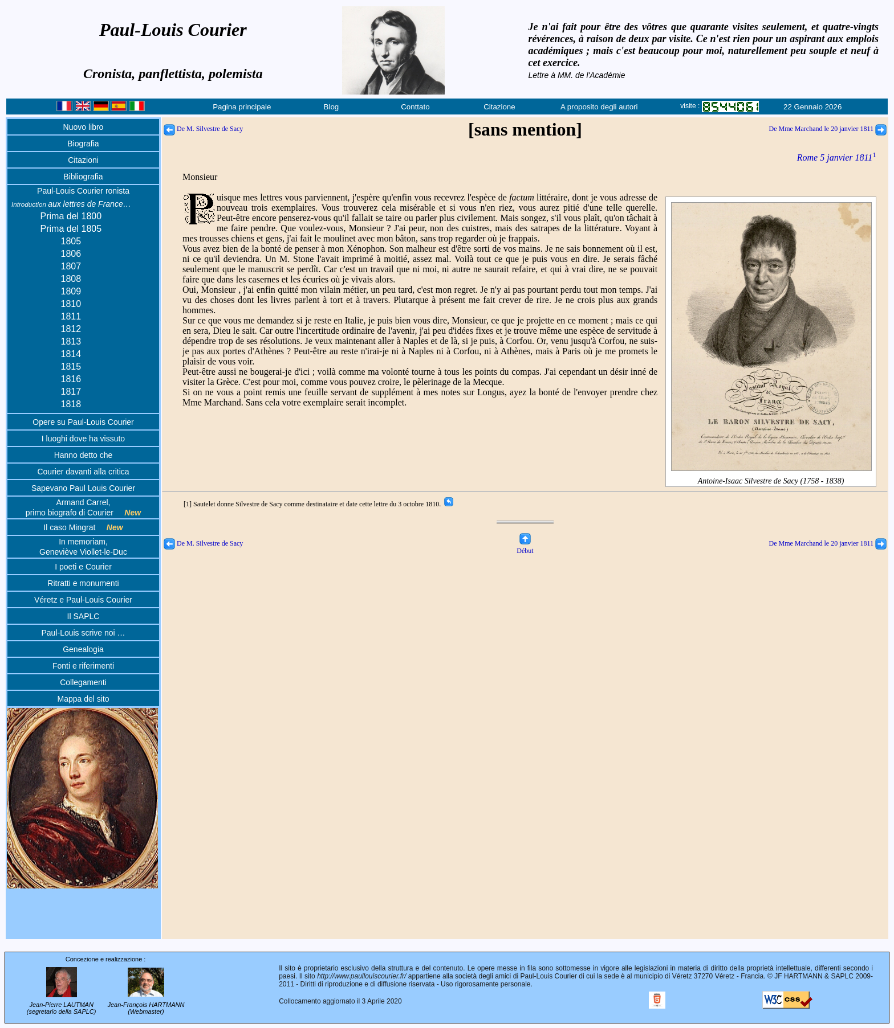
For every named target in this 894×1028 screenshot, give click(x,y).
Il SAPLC (83, 616)
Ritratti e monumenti (83, 583)
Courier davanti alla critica (83, 471)
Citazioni (83, 160)
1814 (71, 354)
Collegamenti (83, 682)
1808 (71, 279)
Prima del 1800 (71, 216)
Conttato (415, 107)
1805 (71, 241)
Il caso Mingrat (83, 527)
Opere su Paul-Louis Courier (82, 422)
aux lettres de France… (71, 203)
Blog (331, 107)
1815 (71, 366)
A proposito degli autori (599, 107)
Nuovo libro (83, 127)
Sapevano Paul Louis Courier (83, 488)
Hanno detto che (83, 455)
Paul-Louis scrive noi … (83, 632)
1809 (71, 291)
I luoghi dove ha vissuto (83, 438)
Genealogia (83, 649)
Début (525, 546)
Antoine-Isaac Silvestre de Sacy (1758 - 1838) (771, 476)
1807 (71, 266)
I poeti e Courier (83, 566)
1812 (71, 329)
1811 (71, 316)
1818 (71, 404)
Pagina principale (242, 107)
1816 (71, 379)
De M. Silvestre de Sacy (203, 129)
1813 (71, 341)
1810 (71, 304)
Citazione (499, 107)
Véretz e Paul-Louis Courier (83, 599)
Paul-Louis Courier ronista (83, 190)
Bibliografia (83, 176)
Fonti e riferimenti (83, 665)
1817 (71, 391)
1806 (71, 254)
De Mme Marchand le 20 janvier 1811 (828, 129)
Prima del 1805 (71, 229)
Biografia (83, 143)
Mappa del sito (83, 698)
